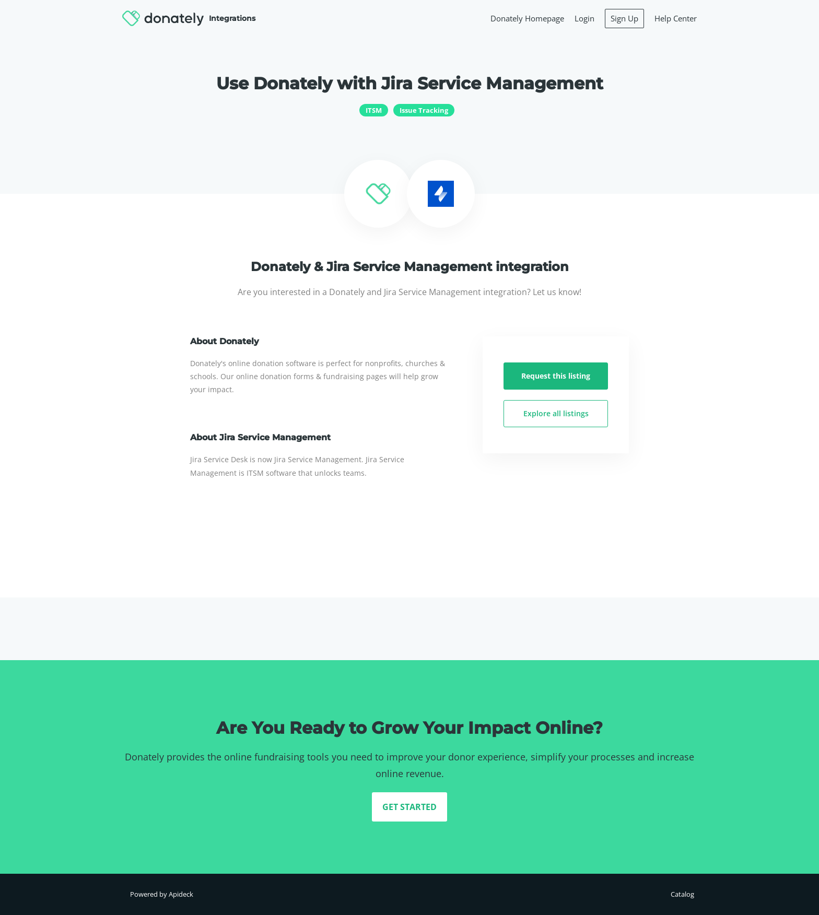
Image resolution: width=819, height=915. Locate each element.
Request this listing (555, 376)
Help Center (675, 18)
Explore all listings (556, 413)
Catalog (682, 894)
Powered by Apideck (161, 894)
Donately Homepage (527, 18)
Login (584, 18)
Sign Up (624, 18)
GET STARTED (409, 807)
